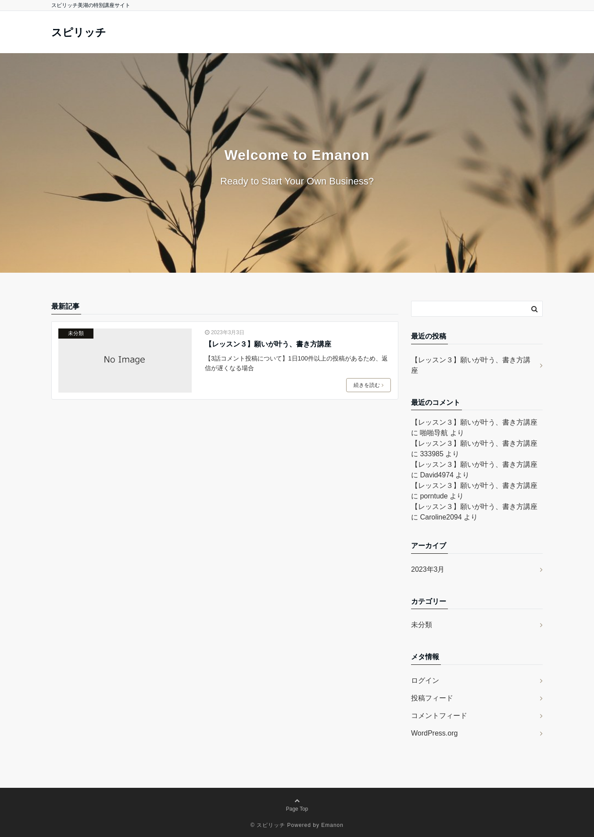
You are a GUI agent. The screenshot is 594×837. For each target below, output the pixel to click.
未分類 (76, 333)
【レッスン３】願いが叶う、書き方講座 (268, 344)
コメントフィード (439, 715)
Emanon (332, 825)
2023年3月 (428, 569)
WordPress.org (434, 733)
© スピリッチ (267, 825)
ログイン (425, 680)
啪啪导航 (434, 433)
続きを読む (368, 385)
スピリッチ (78, 32)
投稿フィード (432, 698)
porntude (433, 496)
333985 (431, 454)
